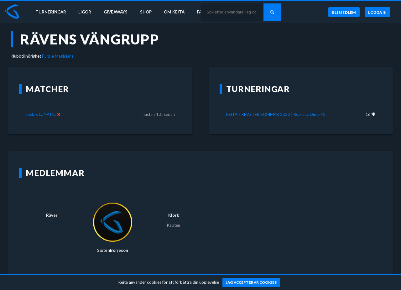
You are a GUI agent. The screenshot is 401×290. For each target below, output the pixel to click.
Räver (52, 215)
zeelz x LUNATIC (41, 114)
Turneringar (50, 11)
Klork (173, 215)
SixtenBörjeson (112, 250)
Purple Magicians (57, 56)
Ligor (84, 11)
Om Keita (174, 11)
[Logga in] (377, 12)
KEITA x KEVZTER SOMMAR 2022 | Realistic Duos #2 (275, 114)
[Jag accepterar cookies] (251, 282)
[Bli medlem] (343, 12)
